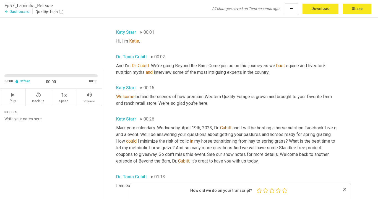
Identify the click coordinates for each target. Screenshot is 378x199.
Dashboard (17, 11)
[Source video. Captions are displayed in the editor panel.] (51, 43)
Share (357, 8)
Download (320, 8)
